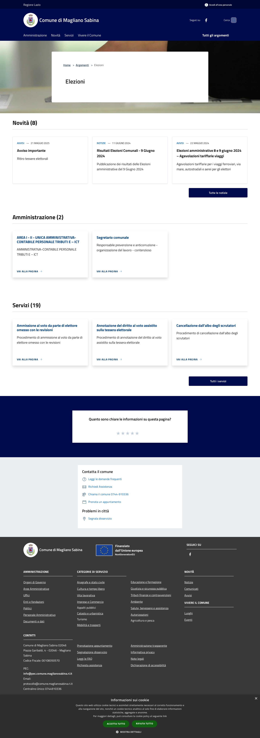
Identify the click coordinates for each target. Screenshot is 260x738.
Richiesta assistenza (89, 665)
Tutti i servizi (218, 381)
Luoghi (188, 613)
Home (67, 65)
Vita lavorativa (86, 595)
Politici (27, 608)
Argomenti (82, 65)
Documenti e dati (33, 621)
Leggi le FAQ (84, 658)
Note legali (137, 658)
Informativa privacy (143, 652)
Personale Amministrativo (39, 615)
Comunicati (191, 589)
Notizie (101, 143)
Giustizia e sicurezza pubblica (149, 588)
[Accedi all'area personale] (218, 5)
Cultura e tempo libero (91, 589)
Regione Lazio (31, 5)
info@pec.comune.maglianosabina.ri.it (47, 673)
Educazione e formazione (146, 582)
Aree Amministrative (36, 589)
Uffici (26, 595)
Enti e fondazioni (33, 602)
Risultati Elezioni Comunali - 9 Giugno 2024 (126, 153)
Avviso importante (31, 150)
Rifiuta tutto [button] (144, 723)
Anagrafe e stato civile (91, 582)
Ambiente (137, 601)
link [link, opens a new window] (165, 716)
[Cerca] (232, 20)
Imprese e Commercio (90, 602)
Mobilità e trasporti (89, 625)
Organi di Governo (34, 582)
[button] (130, 732)
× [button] (256, 698)
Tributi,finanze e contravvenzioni (151, 595)
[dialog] (130, 716)
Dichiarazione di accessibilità (148, 665)
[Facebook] (200, 20)
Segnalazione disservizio (92, 652)
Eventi (188, 620)
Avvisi (20, 143)
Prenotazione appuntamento (94, 645)
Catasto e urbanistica (90, 613)
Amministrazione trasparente (149, 645)
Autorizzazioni (139, 614)
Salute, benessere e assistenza (149, 608)
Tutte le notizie (218, 193)
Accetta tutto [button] (116, 723)
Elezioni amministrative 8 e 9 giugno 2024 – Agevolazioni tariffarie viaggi (209, 153)
